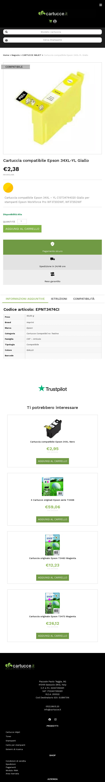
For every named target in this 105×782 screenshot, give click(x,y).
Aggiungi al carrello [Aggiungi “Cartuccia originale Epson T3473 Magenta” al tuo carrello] (52, 635)
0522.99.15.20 (52, 706)
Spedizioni (11, 764)
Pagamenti (11, 767)
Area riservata (12, 773)
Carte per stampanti (15, 745)
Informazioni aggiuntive (25, 298)
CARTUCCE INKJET (31, 55)
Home (6, 55)
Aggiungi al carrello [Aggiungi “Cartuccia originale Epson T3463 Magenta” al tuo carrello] (52, 577)
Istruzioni (59, 298)
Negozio (16, 55)
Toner (8, 736)
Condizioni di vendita (16, 761)
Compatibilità (83, 298)
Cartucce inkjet (13, 732)
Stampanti (11, 741)
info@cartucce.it (52, 709)
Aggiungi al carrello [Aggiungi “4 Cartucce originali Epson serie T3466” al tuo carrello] (52, 519)
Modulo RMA (12, 770)
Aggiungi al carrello (22, 228)
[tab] (25, 299)
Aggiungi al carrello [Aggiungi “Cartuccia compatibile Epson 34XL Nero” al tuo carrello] (52, 461)
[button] (55, 21)
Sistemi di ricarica (14, 749)
